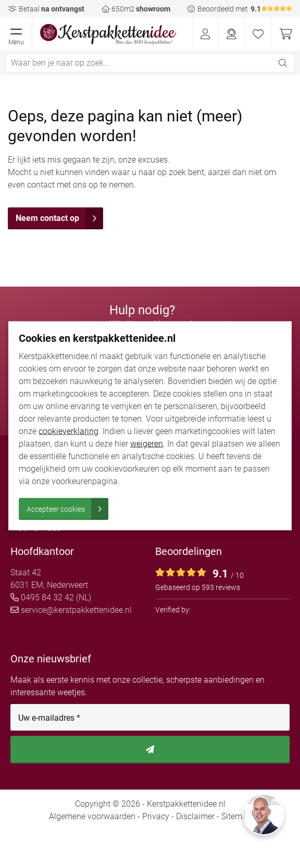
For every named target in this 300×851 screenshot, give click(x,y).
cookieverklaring (68, 431)
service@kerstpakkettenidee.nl (71, 610)
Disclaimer (195, 816)
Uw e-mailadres (49, 718)
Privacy (155, 816)
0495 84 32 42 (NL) (50, 597)
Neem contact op (59, 218)
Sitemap (236, 816)
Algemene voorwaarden (92, 816)
